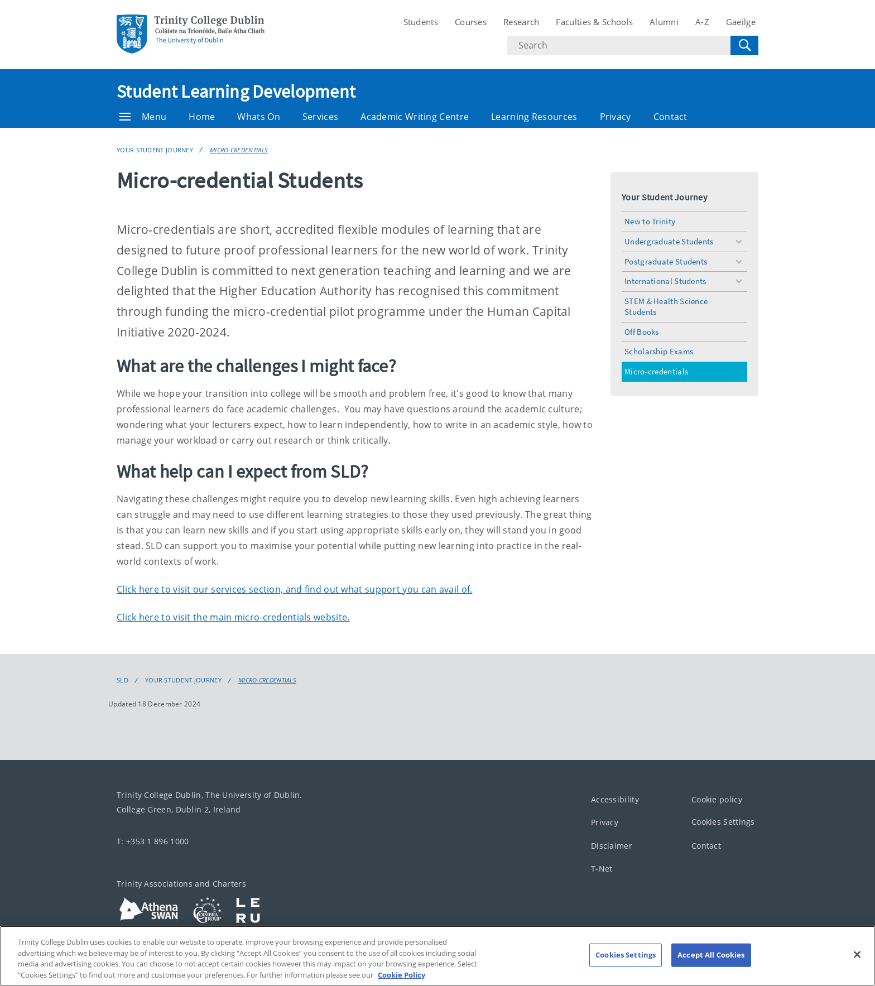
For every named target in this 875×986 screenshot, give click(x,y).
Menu (142, 116)
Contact (670, 116)
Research (521, 21)
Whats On (258, 116)
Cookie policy (716, 798)
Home (202, 116)
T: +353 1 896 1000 (153, 840)
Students (420, 21)
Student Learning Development (236, 91)
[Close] (857, 966)
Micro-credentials (239, 150)
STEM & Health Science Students (666, 306)
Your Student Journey (155, 150)
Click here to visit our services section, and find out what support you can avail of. (295, 589)
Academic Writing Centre (414, 116)
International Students (665, 281)
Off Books (641, 331)
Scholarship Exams (658, 351)
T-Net (602, 868)
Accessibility (615, 798)
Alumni (664, 21)
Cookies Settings (723, 821)
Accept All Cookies (710, 966)
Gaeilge (741, 21)
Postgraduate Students (665, 261)
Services (320, 116)
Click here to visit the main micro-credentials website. (233, 617)
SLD (122, 680)
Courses (471, 21)
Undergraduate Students (669, 241)
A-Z (702, 21)
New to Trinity (649, 221)
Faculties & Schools (594, 21)
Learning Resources (534, 116)
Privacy (615, 116)
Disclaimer (611, 845)
